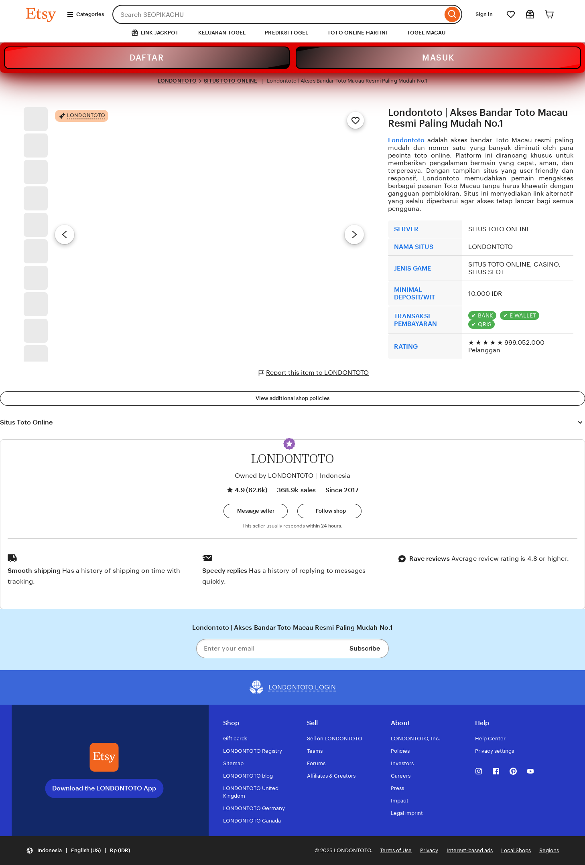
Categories (85, 14)
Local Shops (516, 850)
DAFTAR (147, 57)
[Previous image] (64, 234)
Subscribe (364, 648)
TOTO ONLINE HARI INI (357, 33)
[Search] (452, 14)
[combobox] (277, 14)
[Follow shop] (329, 511)
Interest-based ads (470, 850)
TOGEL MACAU (426, 33)
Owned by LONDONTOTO (274, 475)
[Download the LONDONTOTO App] (104, 757)
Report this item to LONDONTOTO (314, 373)
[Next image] (354, 234)
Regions (549, 850)
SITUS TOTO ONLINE (230, 81)
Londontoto (406, 140)
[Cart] (549, 14)
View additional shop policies (292, 398)
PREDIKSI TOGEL (286, 33)
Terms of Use (396, 850)
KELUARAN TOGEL (222, 33)
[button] (289, 444)
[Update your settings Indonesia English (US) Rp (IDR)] (78, 850)
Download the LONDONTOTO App (104, 788)
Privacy (429, 850)
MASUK (438, 57)
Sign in (484, 14)
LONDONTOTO (177, 81)
